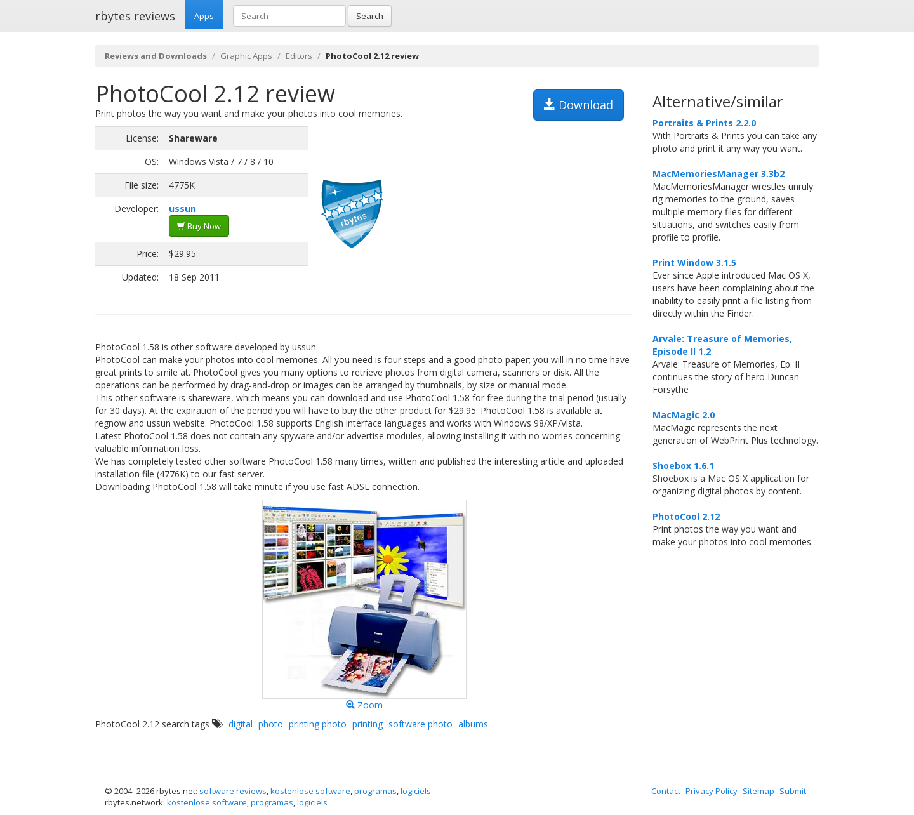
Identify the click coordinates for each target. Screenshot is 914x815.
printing (367, 724)
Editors (299, 56)
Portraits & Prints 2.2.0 (704, 123)
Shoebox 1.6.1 (683, 466)
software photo (420, 724)
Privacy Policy (712, 791)
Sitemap (758, 791)
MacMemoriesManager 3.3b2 (718, 174)
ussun (182, 208)
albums (473, 724)
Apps (204, 16)
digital (240, 724)
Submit (792, 791)
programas (375, 791)
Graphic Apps (246, 56)
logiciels (416, 791)
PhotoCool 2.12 (686, 516)
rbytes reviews (135, 15)
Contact (665, 791)
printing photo (318, 724)
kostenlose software (310, 791)
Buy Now (199, 226)
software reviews (233, 791)
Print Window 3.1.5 (694, 262)
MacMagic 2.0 (683, 415)
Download (578, 104)
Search (369, 16)
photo (270, 724)
